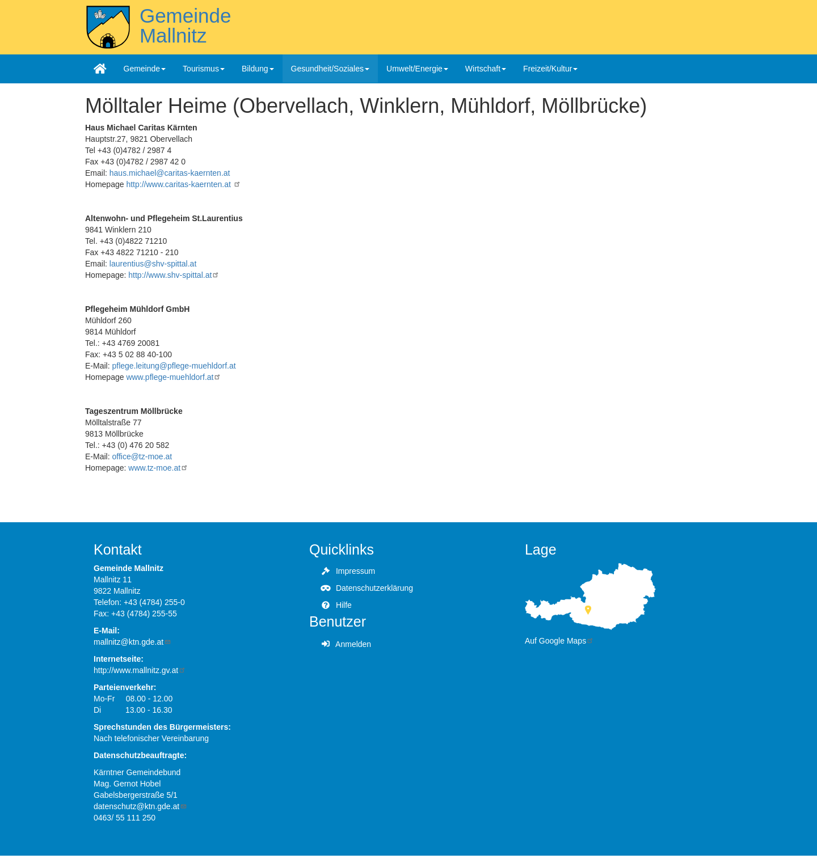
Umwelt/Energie (417, 68)
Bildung (258, 68)
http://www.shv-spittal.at (174, 275)
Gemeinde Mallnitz (185, 25)
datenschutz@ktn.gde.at (140, 806)
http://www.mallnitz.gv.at (140, 670)
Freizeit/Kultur (550, 68)
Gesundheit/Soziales (330, 68)
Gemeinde (145, 68)
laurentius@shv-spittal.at (153, 263)
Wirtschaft (485, 68)
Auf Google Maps (559, 640)
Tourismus (204, 68)
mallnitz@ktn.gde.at (132, 641)
